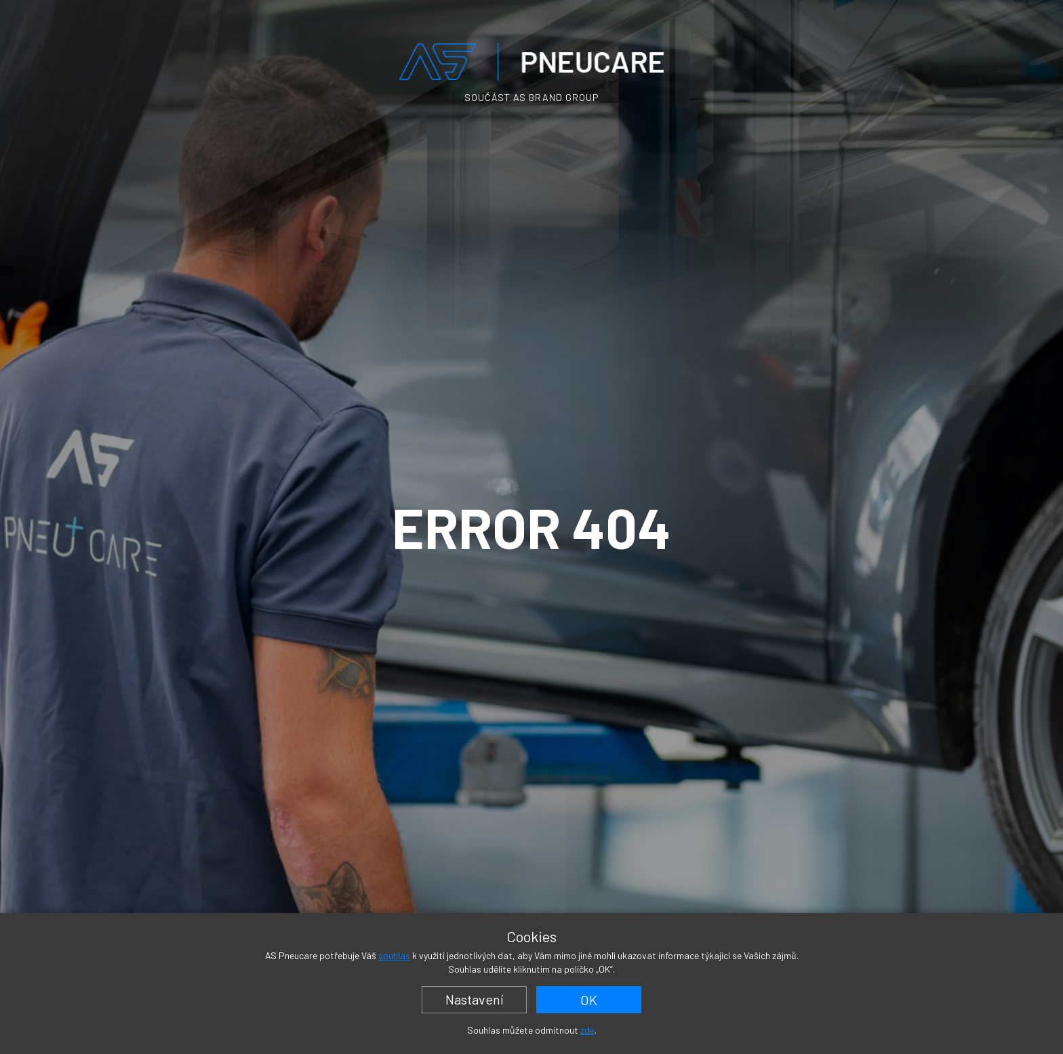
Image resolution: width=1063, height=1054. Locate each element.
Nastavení (474, 999)
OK (588, 1000)
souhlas (394, 955)
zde (587, 1030)
